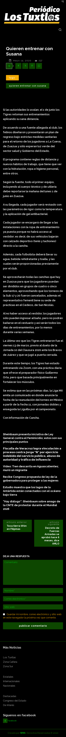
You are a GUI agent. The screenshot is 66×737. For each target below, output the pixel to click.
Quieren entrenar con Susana (27, 86)
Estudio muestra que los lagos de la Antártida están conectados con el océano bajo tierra (32, 491)
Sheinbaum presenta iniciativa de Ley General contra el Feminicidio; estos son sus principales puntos (32, 438)
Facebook (12, 721)
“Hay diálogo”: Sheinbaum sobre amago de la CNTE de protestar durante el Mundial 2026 (31, 505)
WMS (23, 733)
